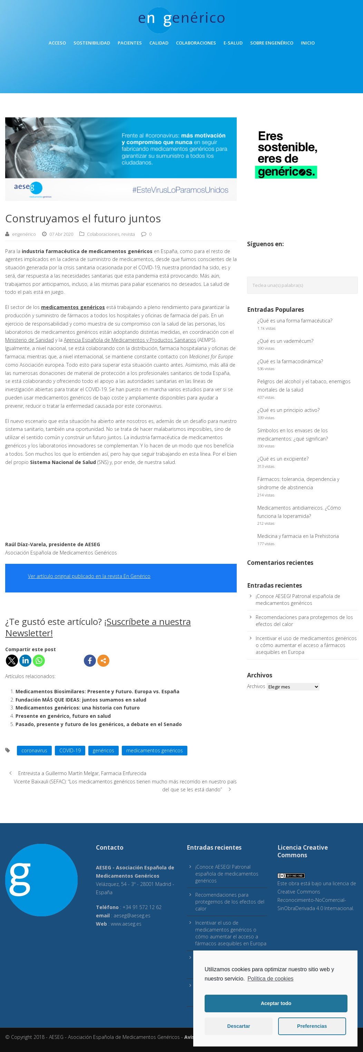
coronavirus (34, 750)
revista (128, 234)
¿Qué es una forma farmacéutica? (294, 320)
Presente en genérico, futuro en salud (63, 716)
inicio (308, 43)
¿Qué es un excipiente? (282, 458)
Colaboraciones (196, 43)
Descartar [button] (238, 1026)
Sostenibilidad (91, 43)
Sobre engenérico (271, 43)
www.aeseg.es (126, 923)
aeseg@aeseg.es (132, 915)
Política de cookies (270, 979)
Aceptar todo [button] (276, 1003)
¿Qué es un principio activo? (288, 410)
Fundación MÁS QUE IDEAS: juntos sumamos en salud (81, 699)
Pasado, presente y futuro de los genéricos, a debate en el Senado (99, 724)
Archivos (256, 686)
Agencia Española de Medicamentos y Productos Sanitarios (130, 340)
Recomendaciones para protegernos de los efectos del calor (229, 901)
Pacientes (130, 43)
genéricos (103, 750)
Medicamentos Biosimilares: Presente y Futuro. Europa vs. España (97, 691)
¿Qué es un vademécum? (285, 341)
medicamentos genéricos (154, 750)
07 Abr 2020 (61, 234)
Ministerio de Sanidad (29, 340)
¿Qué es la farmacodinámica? (290, 361)
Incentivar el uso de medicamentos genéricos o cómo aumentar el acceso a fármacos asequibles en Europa (306, 645)
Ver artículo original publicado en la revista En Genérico (89, 576)
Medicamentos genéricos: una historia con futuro (78, 707)
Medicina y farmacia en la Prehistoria (298, 536)
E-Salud (233, 43)
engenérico (24, 234)
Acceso (57, 43)
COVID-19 (70, 750)
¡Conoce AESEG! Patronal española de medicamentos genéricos (298, 599)
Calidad (158, 43)
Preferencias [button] (312, 1026)
